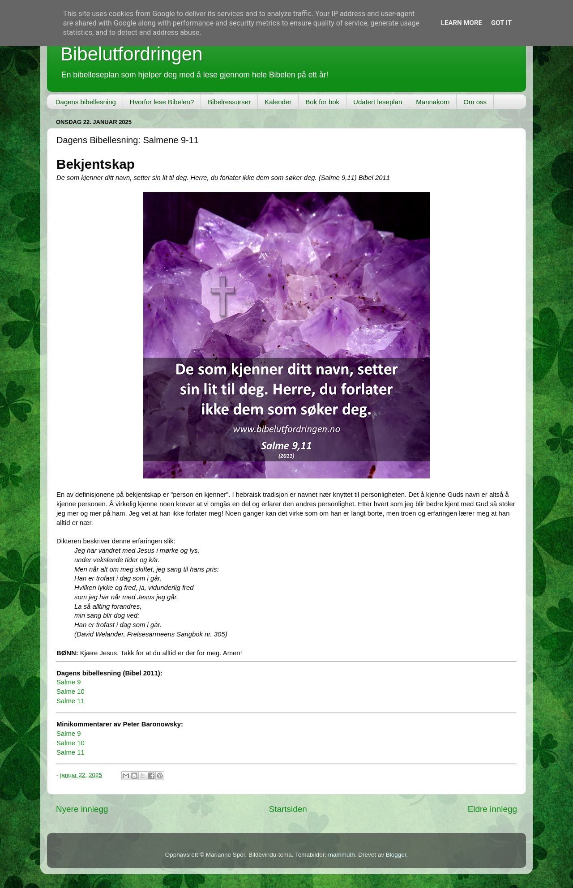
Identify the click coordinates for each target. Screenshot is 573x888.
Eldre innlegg (492, 809)
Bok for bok (322, 102)
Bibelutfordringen (131, 53)
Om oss (475, 102)
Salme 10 (70, 691)
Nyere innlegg (82, 809)
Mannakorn (432, 102)
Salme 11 (70, 700)
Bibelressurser (229, 102)
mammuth (341, 854)
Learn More (461, 23)
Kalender (278, 102)
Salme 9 (68, 682)
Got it (501, 23)
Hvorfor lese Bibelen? (162, 102)
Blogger (396, 854)
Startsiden (288, 809)
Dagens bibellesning (86, 102)
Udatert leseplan (377, 102)
